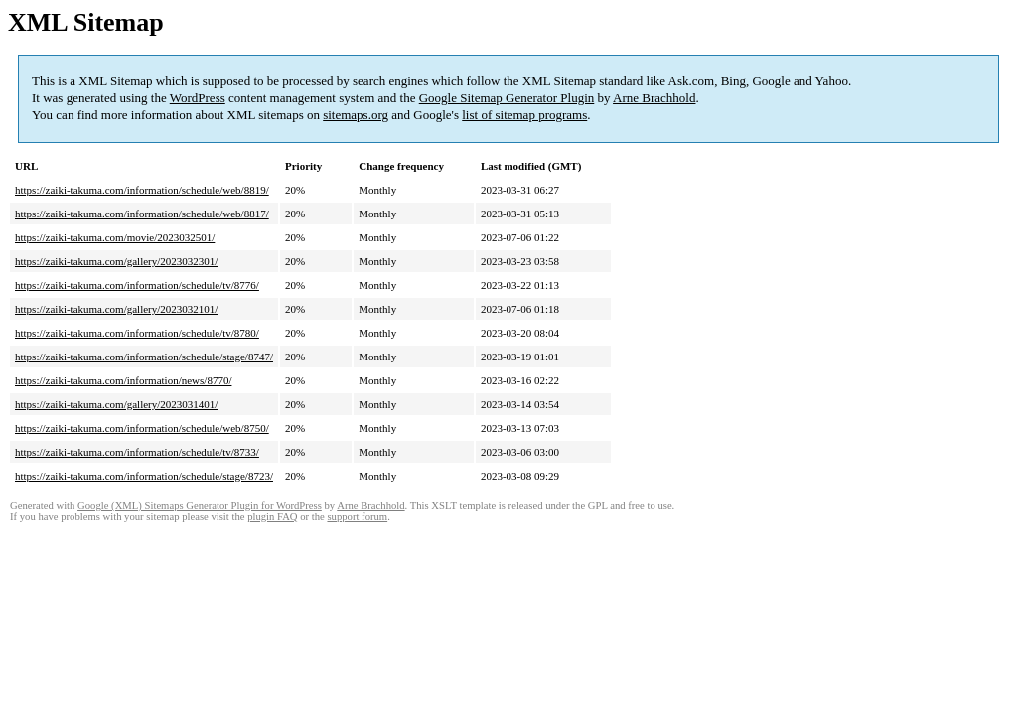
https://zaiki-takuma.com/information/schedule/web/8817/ (142, 213)
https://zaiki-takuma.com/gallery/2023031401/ (116, 404)
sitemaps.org (355, 114)
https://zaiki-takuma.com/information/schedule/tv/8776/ (137, 285)
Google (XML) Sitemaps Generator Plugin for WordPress (199, 505)
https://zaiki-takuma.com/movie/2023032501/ (115, 237)
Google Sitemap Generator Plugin (507, 97)
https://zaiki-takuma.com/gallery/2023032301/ (116, 261)
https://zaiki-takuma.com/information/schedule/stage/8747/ (144, 356)
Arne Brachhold (654, 97)
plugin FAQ (272, 516)
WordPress (197, 97)
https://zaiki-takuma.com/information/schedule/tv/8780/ (137, 333)
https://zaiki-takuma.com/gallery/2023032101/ (116, 309)
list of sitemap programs (524, 114)
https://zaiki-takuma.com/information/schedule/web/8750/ (142, 428)
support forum (357, 516)
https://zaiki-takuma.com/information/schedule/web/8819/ (142, 190)
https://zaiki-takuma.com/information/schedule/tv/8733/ (137, 452)
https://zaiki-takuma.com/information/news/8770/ (123, 380)
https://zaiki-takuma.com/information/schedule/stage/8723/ (144, 476)
